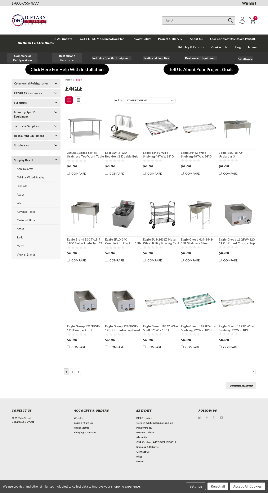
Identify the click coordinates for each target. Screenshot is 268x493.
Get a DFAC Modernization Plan (102, 39)
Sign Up (88, 422)
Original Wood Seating (30, 177)
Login (77, 422)
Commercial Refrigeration (31, 83)
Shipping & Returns (191, 47)
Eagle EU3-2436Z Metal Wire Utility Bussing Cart (161, 241)
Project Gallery (170, 39)
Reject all (218, 486)
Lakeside (22, 186)
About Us (196, 39)
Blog (237, 47)
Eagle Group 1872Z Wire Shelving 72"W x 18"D (236, 328)
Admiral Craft (25, 168)
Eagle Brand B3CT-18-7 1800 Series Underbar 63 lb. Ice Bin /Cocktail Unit (84, 243)
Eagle (20, 237)
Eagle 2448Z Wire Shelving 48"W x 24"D (196, 154)
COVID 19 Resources (28, 93)
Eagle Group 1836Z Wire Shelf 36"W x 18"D (160, 328)
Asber (20, 194)
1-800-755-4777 (25, 3)
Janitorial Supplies (26, 126)
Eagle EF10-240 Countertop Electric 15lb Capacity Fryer (123, 243)
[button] (22, 58)
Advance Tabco (26, 211)
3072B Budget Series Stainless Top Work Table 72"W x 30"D (85, 156)
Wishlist (249, 3)
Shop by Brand (23, 160)
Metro (20, 246)
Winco (20, 203)
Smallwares (21, 145)
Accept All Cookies (247, 486)
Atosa (20, 228)
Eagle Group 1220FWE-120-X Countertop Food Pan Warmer (122, 329)
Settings (195, 486)
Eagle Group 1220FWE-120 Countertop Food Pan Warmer (83, 329)
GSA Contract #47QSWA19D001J (233, 39)
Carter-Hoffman (26, 220)
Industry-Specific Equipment (25, 114)
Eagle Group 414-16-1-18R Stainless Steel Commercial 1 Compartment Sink (197, 245)
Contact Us (219, 47)
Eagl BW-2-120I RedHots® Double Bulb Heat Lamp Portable (122, 156)
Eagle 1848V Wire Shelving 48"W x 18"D (158, 154)
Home (252, 47)
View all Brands (26, 254)
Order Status (81, 427)
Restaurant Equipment (29, 135)
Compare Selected (241, 385)
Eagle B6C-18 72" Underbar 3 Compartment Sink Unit (236, 156)
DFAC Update (144, 418)
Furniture (20, 102)
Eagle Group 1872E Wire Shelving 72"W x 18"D (198, 328)
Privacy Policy (141, 39)
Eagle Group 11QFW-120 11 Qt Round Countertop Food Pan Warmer (237, 243)
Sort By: (118, 100)
